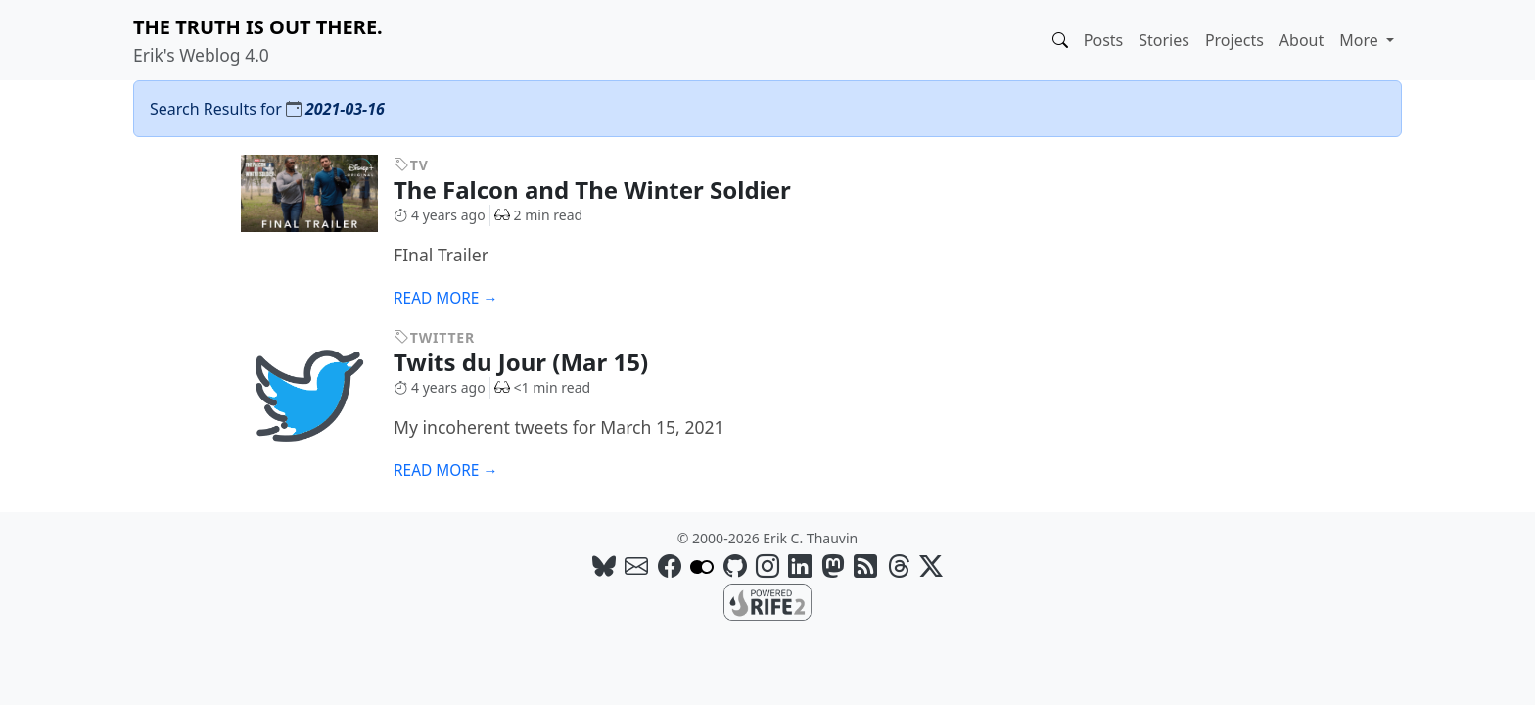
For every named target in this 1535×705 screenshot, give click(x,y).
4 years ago (440, 215)
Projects (1234, 40)
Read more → (446, 298)
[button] (1060, 40)
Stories (1164, 40)
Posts (1103, 40)
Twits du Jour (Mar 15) (535, 362)
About (1301, 40)
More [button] (1360, 40)
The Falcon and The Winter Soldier (607, 189)
